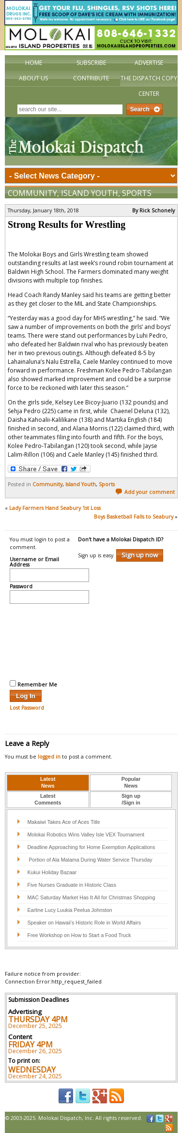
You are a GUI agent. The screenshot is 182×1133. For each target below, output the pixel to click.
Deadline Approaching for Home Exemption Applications (91, 847)
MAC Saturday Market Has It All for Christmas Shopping (91, 897)
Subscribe (91, 63)
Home (33, 63)
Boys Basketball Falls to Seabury (133, 516)
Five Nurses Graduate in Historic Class (71, 885)
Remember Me (33, 684)
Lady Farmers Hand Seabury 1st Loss (55, 508)
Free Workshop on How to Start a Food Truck (79, 935)
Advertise (149, 63)
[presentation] (49, 640)
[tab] (48, 783)
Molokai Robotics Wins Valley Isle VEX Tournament (85, 834)
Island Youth (89, 193)
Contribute (91, 78)
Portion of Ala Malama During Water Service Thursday (89, 860)
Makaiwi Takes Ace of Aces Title (63, 822)
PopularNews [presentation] (131, 782)
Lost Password (27, 707)
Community (32, 193)
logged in (49, 756)
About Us (33, 78)
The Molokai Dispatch (91, 141)
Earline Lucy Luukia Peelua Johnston (69, 910)
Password (21, 587)
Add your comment (145, 492)
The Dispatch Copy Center (149, 86)
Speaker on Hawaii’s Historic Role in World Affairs (84, 922)
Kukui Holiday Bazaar (51, 872)
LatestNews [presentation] (47, 782)
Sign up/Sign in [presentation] (130, 799)
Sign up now (139, 555)
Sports (137, 193)
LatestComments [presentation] (47, 799)
